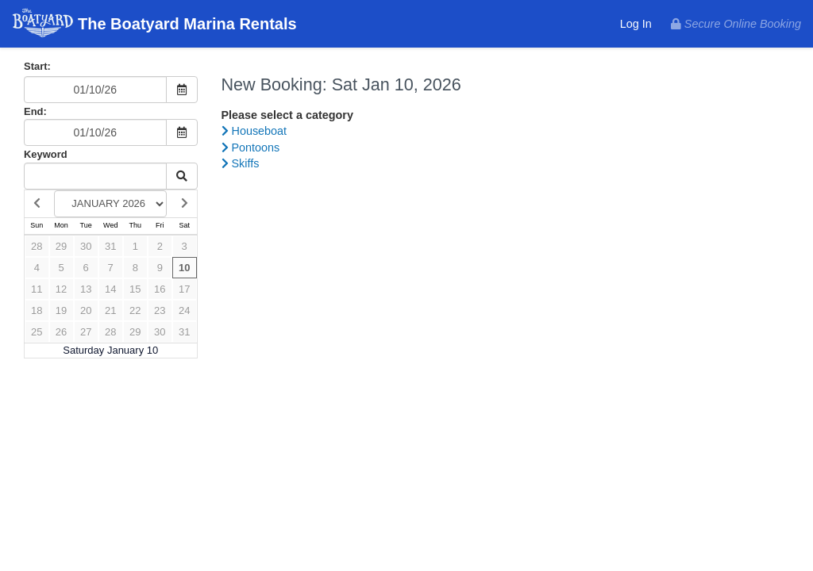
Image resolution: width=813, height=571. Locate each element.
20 (85, 310)
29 (61, 246)
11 (36, 289)
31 (110, 246)
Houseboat (254, 131)
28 (36, 246)
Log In (636, 23)
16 (159, 289)
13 (85, 289)
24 (184, 310)
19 (61, 310)
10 (184, 268)
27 (85, 332)
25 (36, 332)
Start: (37, 66)
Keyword (45, 154)
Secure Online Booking (736, 23)
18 (36, 310)
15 (135, 289)
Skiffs (241, 163)
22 (135, 310)
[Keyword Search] (95, 176)
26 (61, 332)
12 (61, 289)
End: (35, 111)
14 (110, 289)
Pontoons (251, 147)
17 (184, 289)
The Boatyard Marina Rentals (154, 25)
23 (159, 310)
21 (110, 310)
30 (85, 246)
